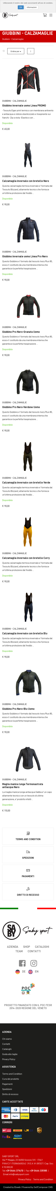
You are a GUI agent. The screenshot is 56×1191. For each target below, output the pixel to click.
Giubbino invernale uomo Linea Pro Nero (25, 256)
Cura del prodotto (10, 1079)
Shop (26, 946)
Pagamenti (7, 1084)
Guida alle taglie (9, 1054)
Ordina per (15, 51)
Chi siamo (7, 1039)
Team (19, 951)
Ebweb (17, 1187)
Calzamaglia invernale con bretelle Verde (26, 482)
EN (37, 971)
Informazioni (31, 7)
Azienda (12, 946)
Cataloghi (42, 946)
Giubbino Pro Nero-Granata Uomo (21, 332)
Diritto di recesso (10, 1094)
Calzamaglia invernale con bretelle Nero (25, 181)
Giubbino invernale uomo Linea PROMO (24, 105)
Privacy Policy (8, 1059)
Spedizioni (7, 1089)
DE (24, 971)
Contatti (34, 951)
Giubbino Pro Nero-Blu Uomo (18, 709)
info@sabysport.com (19, 1174)
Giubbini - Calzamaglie (14, 101)
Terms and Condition (12, 1074)
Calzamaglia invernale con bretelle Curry (26, 558)
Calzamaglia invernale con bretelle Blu (24, 633)
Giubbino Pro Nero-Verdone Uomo (21, 407)
